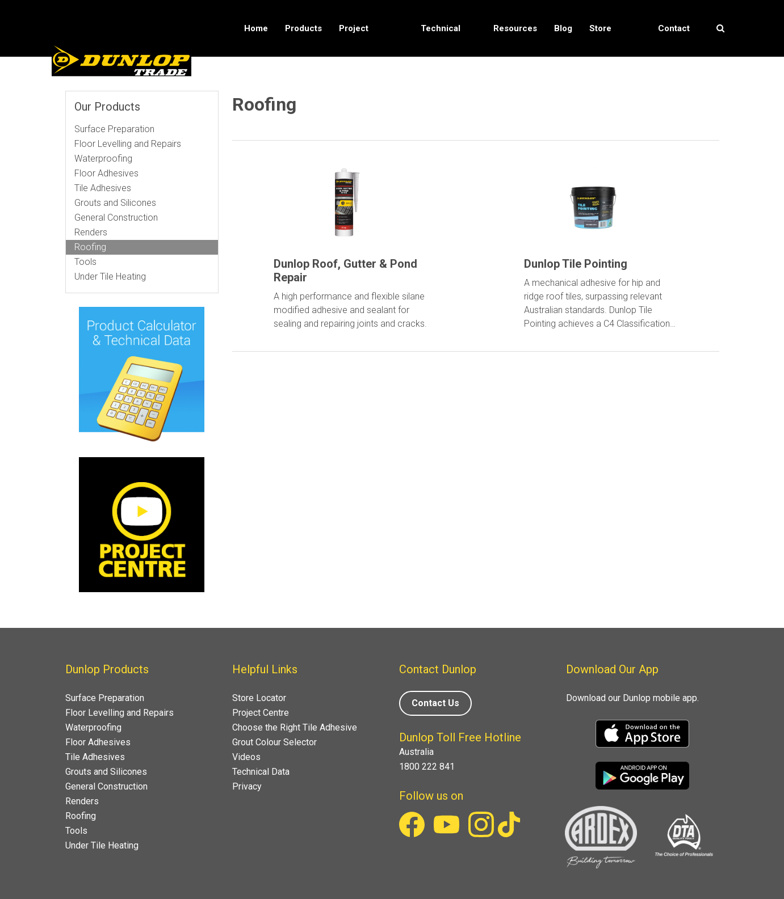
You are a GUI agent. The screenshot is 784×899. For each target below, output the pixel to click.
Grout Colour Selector (274, 742)
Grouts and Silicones (115, 202)
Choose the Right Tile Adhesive (294, 727)
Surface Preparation (114, 129)
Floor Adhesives (106, 173)
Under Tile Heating (110, 276)
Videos (246, 757)
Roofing (90, 247)
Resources (515, 28)
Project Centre (260, 712)
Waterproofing (103, 158)
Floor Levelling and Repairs (127, 143)
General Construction (116, 217)
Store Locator (605, 56)
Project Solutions (358, 56)
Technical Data (440, 56)
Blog (563, 28)
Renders (90, 232)
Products (303, 28)
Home (256, 28)
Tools (85, 261)
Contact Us (674, 56)
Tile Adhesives (102, 188)
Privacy (247, 786)
